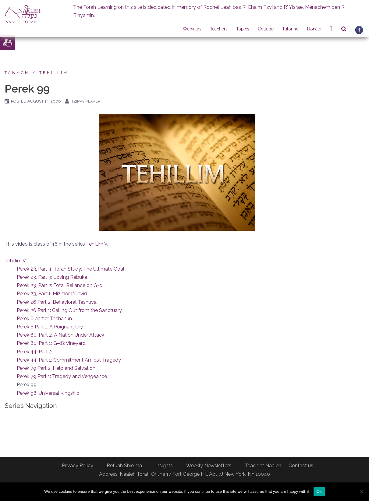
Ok (319, 491)
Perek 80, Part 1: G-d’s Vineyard (51, 343)
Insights (164, 465)
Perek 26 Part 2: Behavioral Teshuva (57, 302)
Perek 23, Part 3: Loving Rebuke (52, 277)
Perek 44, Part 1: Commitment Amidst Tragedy (69, 360)
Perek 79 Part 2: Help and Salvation (56, 368)
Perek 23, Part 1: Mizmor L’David (52, 293)
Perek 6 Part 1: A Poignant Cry (50, 327)
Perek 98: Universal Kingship (48, 393)
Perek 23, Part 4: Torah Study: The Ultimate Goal (70, 269)
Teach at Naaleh (263, 465)
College (266, 28)
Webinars (192, 28)
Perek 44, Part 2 (34, 352)
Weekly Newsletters (208, 465)
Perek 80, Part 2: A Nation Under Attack (60, 335)
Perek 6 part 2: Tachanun (44, 318)
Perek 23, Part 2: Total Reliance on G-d (59, 285)
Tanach (17, 72)
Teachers (219, 28)
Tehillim (53, 72)
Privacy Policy (77, 465)
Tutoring (290, 28)
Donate (314, 28)
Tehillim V (96, 244)
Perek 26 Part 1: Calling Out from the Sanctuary (69, 310)
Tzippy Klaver (86, 101)
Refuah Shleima (124, 465)
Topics (242, 28)
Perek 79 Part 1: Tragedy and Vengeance (62, 376)
